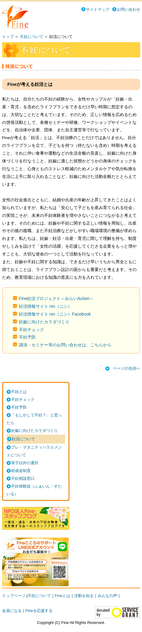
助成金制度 (21, 470)
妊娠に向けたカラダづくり (44, 321)
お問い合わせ (128, 9)
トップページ (14, 595)
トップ (8, 36)
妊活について (23, 439)
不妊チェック (31, 329)
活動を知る (84, 595)
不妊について (31, 36)
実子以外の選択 (24, 463)
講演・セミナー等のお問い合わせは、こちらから (65, 344)
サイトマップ (97, 9)
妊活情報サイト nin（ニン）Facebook (55, 314)
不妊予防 (27, 337)
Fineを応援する (39, 610)
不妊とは (19, 391)
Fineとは (62, 595)
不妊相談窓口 (23, 478)
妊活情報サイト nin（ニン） (45, 306)
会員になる (12, 610)
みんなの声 (107, 595)
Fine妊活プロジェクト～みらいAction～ (56, 298)
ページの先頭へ (126, 368)
